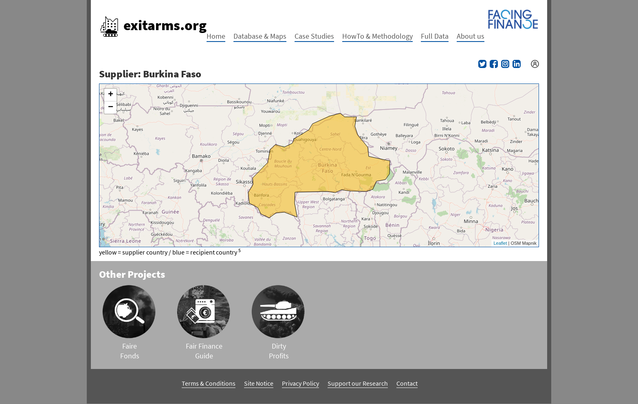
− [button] (110, 107)
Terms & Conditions (208, 383)
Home (216, 36)
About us (470, 36)
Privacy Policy (300, 383)
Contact (407, 383)
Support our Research (358, 383)
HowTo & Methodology (377, 36)
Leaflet (500, 243)
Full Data (435, 36)
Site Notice (258, 383)
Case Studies (314, 36)
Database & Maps (259, 36)
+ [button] (110, 95)
